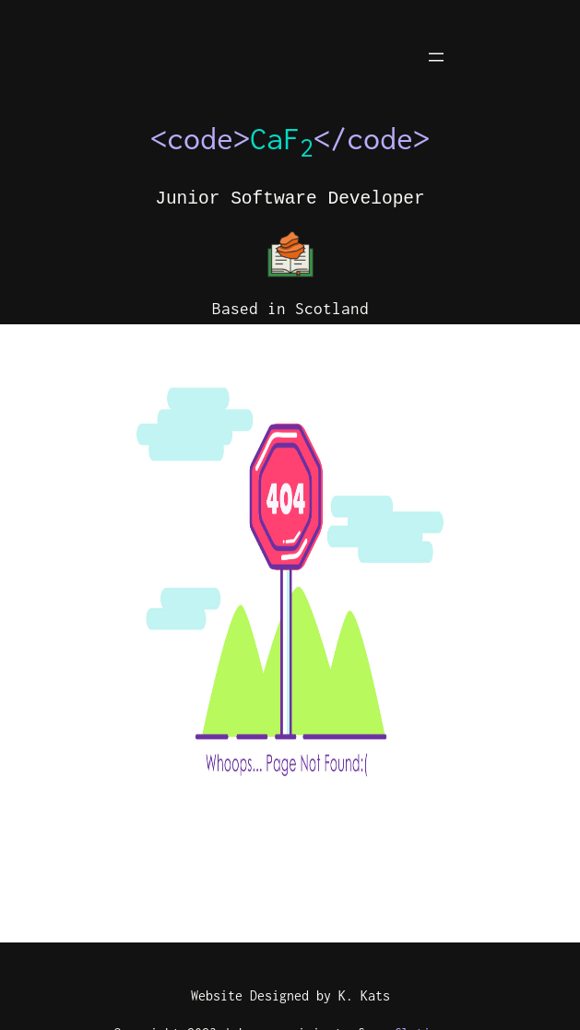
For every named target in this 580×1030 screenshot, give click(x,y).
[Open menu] (436, 57)
